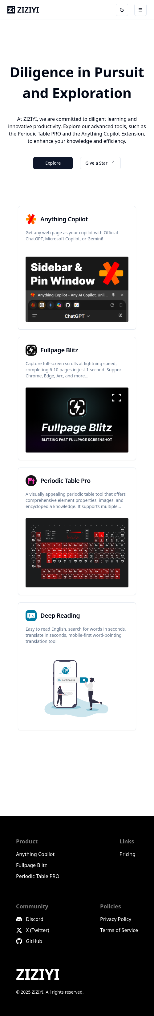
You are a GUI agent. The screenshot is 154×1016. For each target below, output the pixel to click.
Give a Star (100, 162)
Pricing (128, 854)
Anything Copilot (35, 854)
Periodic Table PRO (37, 876)
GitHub (29, 941)
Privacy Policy (115, 919)
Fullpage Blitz (31, 865)
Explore (53, 163)
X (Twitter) (32, 930)
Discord (29, 919)
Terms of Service (119, 930)
